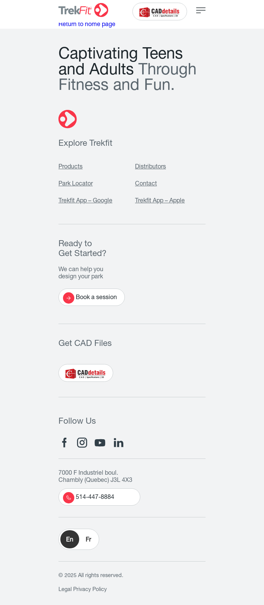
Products (70, 167)
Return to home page (86, 25)
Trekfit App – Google (85, 201)
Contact (146, 184)
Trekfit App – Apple (160, 201)
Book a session (90, 298)
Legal (65, 590)
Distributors (150, 167)
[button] (78, 539)
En (69, 540)
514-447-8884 (88, 497)
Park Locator (75, 184)
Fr (88, 540)
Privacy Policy (90, 590)
